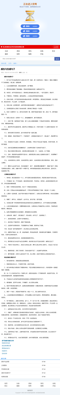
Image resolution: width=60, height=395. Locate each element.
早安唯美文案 (5, 369)
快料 (18, 54)
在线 (41, 51)
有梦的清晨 (4, 376)
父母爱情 (4, 365)
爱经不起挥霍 (5, 361)
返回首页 (30, 390)
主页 (9, 63)
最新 (6, 54)
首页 (5, 383)
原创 (18, 51)
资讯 (29, 51)
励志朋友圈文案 (6, 345)
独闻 (29, 54)
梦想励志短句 (6, 348)
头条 (6, 51)
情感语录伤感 (6, 343)
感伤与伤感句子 (6, 373)
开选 (41, 54)
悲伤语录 (4, 353)
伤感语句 (4, 351)
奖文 (53, 51)
